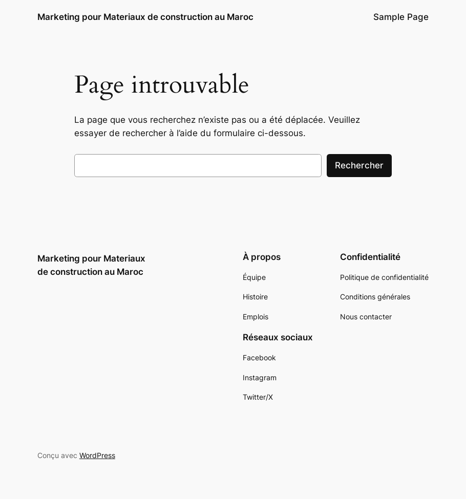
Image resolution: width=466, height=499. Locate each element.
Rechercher (359, 165)
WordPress (97, 455)
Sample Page (401, 17)
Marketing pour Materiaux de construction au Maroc (145, 16)
